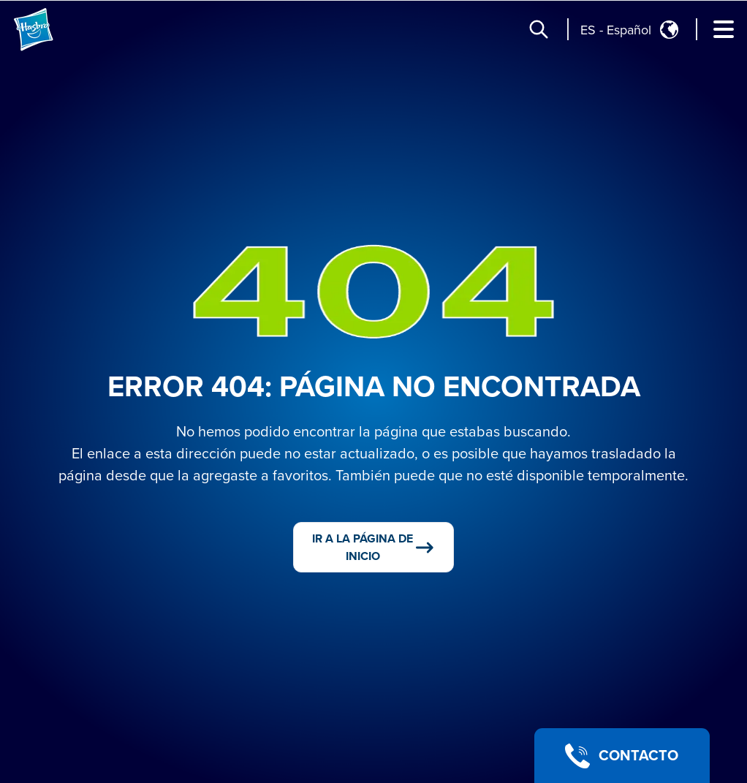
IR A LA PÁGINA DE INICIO (374, 548)
